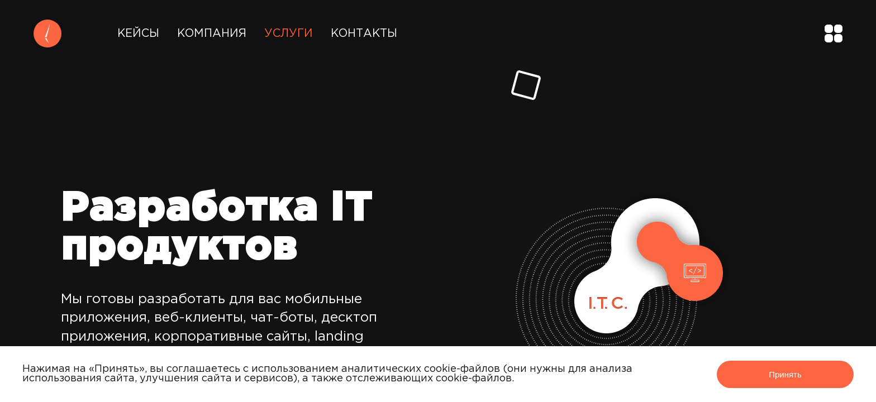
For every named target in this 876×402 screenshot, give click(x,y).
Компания (211, 33)
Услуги (288, 33)
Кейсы (138, 33)
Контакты (364, 33)
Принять (785, 374)
